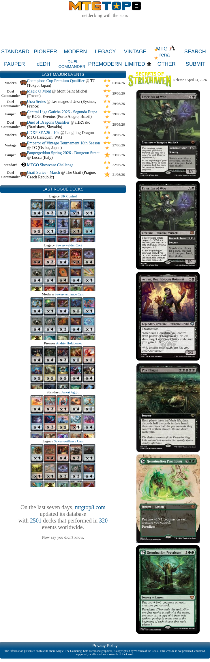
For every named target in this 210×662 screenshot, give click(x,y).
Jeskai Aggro (70, 392)
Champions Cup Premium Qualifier (56, 81)
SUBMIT (195, 64)
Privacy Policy (104, 645)
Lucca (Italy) (42, 157)
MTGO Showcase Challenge (50, 165)
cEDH (43, 64)
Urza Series (36, 101)
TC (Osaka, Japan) (47, 148)
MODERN (75, 51)
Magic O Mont (39, 91)
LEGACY (105, 51)
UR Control (69, 196)
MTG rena (165, 52)
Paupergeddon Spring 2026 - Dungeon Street (63, 153)
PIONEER (45, 51)
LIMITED (135, 64)
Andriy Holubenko (69, 343)
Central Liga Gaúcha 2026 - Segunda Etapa (62, 112)
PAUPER (14, 64)
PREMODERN (105, 64)
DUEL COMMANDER (72, 64)
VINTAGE (135, 51)
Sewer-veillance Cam (69, 294)
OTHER (167, 64)
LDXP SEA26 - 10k (43, 133)
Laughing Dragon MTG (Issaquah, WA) (60, 135)
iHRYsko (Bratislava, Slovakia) (58, 124)
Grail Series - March (43, 172)
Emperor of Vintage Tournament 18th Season (63, 143)
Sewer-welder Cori (69, 245)
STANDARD (15, 51)
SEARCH (195, 51)
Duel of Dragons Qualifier (48, 122)
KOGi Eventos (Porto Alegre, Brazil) (62, 116)
